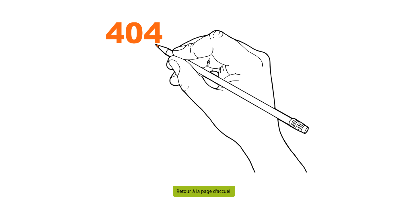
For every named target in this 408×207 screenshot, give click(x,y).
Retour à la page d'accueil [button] (204, 191)
